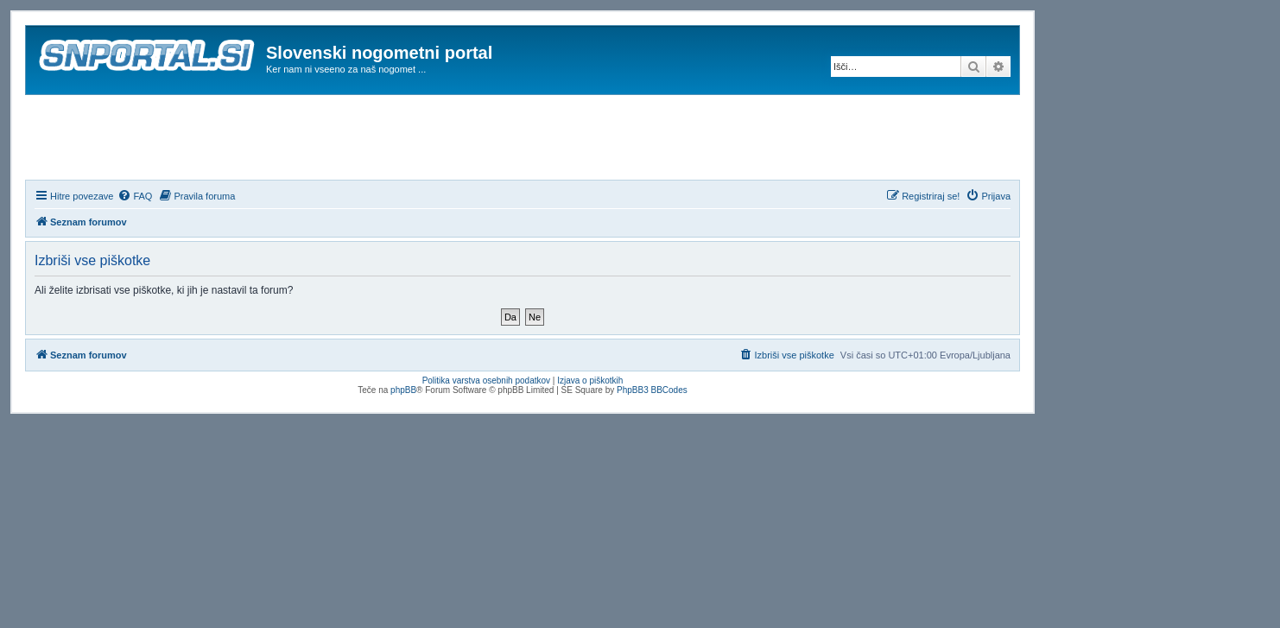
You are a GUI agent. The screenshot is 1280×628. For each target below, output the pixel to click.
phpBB (403, 390)
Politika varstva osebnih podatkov (486, 380)
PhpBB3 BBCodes (652, 390)
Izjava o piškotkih (590, 380)
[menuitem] (134, 196)
